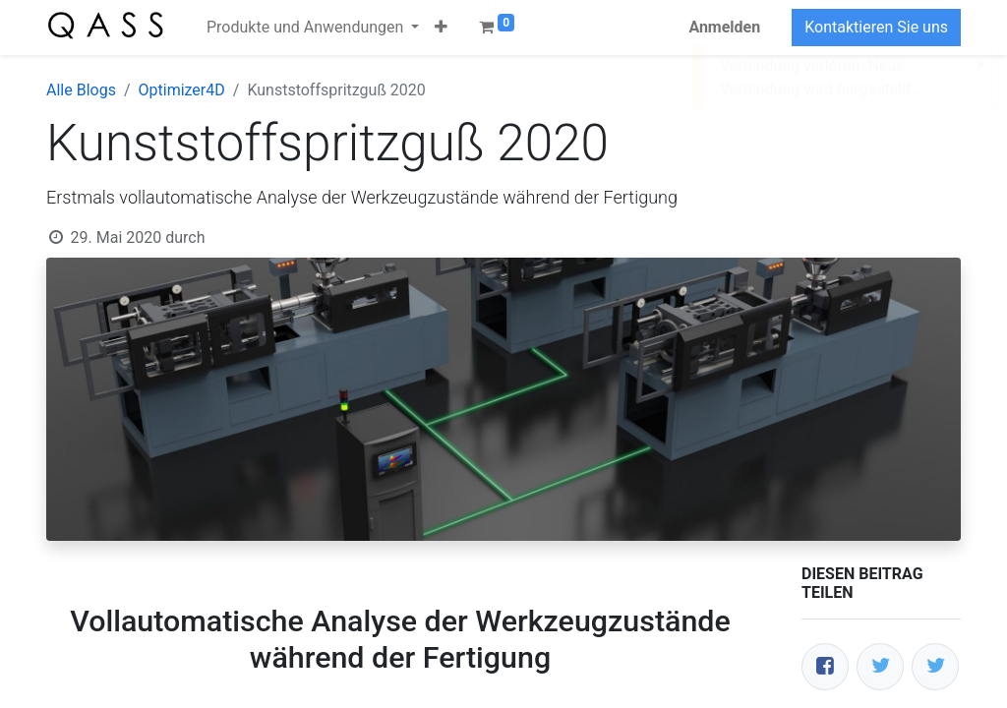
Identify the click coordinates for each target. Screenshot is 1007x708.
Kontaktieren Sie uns (876, 27)
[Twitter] (880, 666)
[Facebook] (825, 666)
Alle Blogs (81, 90)
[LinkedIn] (935, 666)
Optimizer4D (182, 90)
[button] (441, 27)
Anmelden (724, 27)
